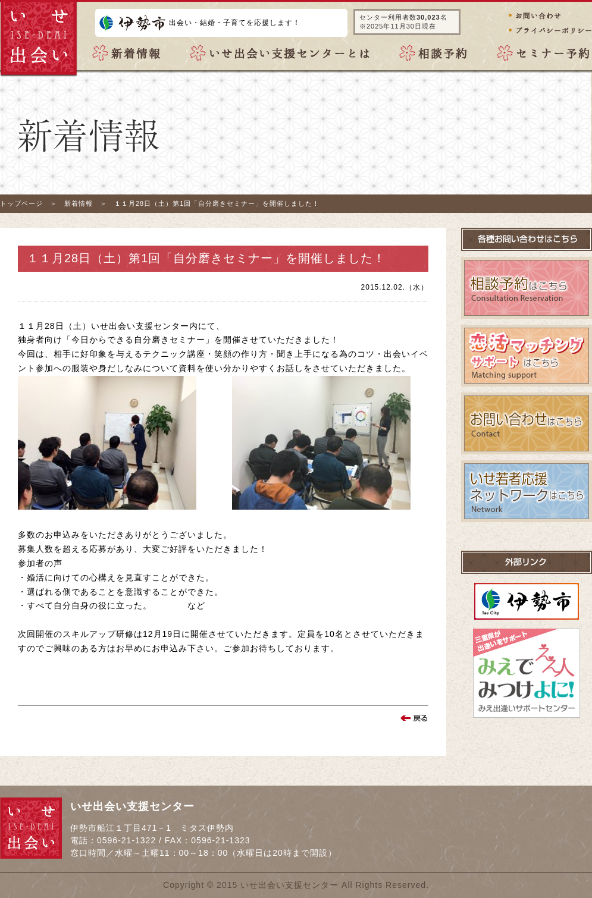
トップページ (21, 203)
